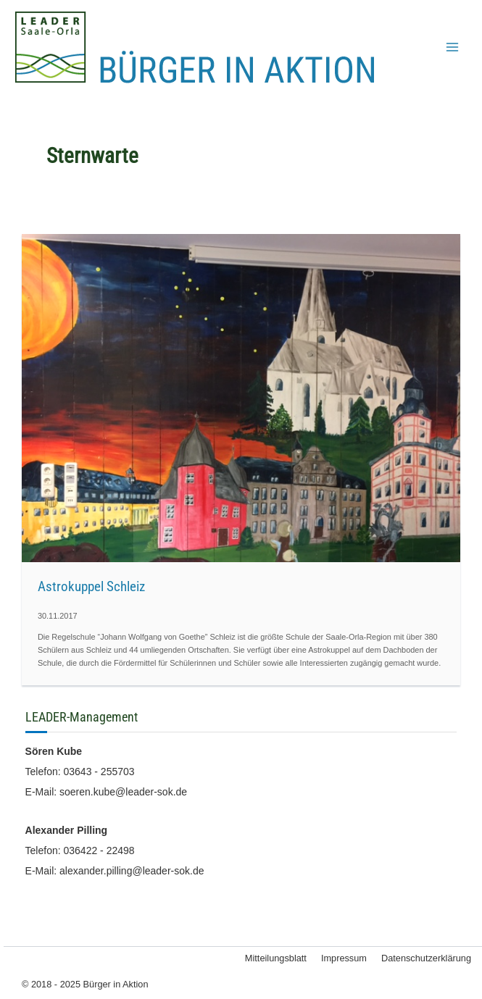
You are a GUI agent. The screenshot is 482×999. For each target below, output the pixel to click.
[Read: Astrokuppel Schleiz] (241, 397)
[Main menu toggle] (452, 47)
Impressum (344, 958)
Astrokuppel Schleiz (91, 586)
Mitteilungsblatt (276, 958)
